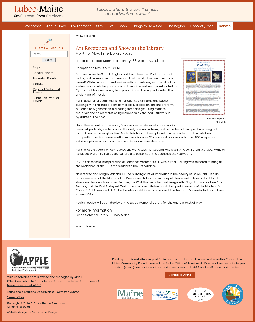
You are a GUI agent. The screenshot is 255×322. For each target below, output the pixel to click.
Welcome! (33, 26)
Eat (111, 26)
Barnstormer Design (44, 312)
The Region (176, 26)
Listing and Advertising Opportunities (30, 292)
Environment (81, 26)
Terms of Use (15, 297)
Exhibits (38, 84)
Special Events (43, 73)
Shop (123, 26)
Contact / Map (202, 26)
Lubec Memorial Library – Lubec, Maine (102, 215)
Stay (99, 26)
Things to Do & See (147, 26)
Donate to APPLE (180, 275)
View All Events (86, 36)
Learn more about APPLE (24, 285)
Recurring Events (44, 78)
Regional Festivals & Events (46, 90)
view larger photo (216, 118)
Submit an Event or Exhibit (46, 99)
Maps (37, 67)
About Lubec (56, 26)
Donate (224, 26)
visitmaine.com (235, 267)
